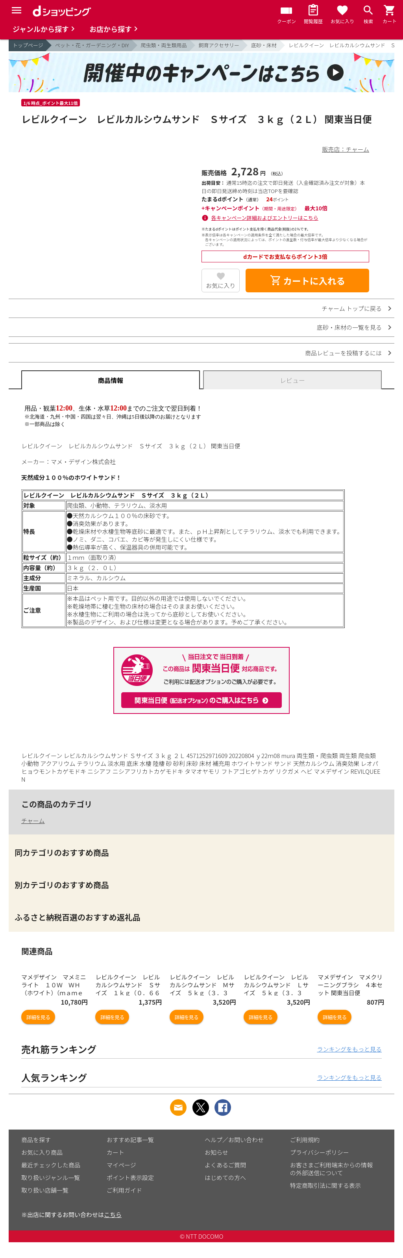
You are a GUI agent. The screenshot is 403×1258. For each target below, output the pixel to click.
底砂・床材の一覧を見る (349, 327)
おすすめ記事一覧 (130, 1139)
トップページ (28, 45)
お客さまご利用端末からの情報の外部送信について (331, 1169)
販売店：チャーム (345, 149)
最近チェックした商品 (50, 1165)
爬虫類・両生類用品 (164, 45)
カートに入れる (307, 280)
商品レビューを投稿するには (343, 353)
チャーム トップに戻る (352, 308)
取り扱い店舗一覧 (44, 1190)
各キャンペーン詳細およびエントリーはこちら (264, 217)
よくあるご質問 (225, 1165)
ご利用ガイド (124, 1190)
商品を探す (36, 1139)
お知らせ (216, 1152)
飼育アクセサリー (219, 45)
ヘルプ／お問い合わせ (234, 1139)
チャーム (32, 820)
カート (115, 1152)
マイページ (121, 1165)
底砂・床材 (264, 45)
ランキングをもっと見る (349, 1049)
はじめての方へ (225, 1177)
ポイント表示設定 (130, 1177)
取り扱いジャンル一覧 (50, 1177)
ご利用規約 (305, 1139)
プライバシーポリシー (319, 1152)
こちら (113, 1214)
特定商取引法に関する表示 (325, 1185)
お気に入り (220, 285)
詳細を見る (38, 1017)
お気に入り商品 (42, 1152)
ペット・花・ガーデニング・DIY (92, 45)
